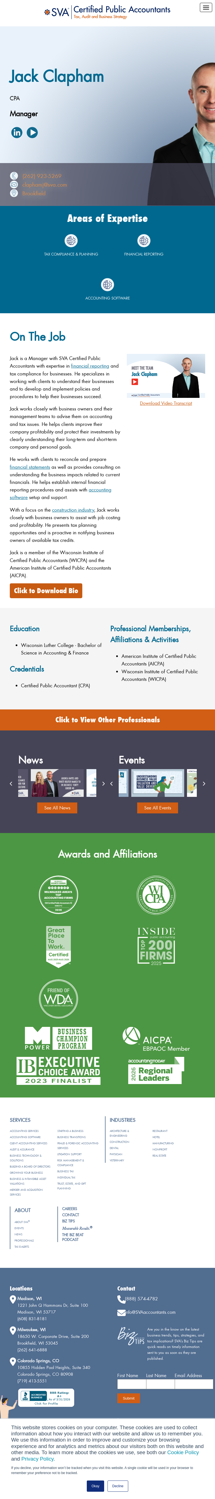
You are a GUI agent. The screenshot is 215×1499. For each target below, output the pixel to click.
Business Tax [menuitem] (65, 1171)
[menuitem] (77, 1228)
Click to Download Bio (46, 590)
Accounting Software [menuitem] (25, 1137)
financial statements (30, 467)
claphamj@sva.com (44, 184)
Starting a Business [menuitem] (70, 1131)
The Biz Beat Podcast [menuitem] (72, 1237)
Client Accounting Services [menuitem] (28, 1143)
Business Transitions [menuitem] (71, 1137)
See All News (57, 808)
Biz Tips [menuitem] (68, 1221)
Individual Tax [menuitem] (66, 1177)
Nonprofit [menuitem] (160, 1149)
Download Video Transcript (166, 403)
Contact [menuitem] (70, 1214)
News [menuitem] (18, 1234)
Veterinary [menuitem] (117, 1160)
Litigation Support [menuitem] (69, 1154)
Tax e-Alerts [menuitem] (22, 1247)
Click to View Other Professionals (107, 720)
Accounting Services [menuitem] (24, 1131)
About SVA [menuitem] (22, 1222)
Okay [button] (95, 1486)
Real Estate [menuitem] (159, 1155)
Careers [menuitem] (69, 1208)
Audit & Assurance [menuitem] (22, 1149)
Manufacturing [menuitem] (163, 1143)
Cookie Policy (183, 1452)
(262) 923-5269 (42, 176)
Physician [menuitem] (116, 1154)
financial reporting (90, 366)
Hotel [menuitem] (156, 1137)
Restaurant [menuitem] (160, 1131)
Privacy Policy (37, 1459)
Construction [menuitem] (119, 1142)
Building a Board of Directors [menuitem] (30, 1166)
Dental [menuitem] (114, 1148)
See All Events (157, 808)
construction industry (73, 510)
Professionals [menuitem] (24, 1240)
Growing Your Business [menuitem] (26, 1173)
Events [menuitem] (19, 1228)
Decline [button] (117, 1486)
